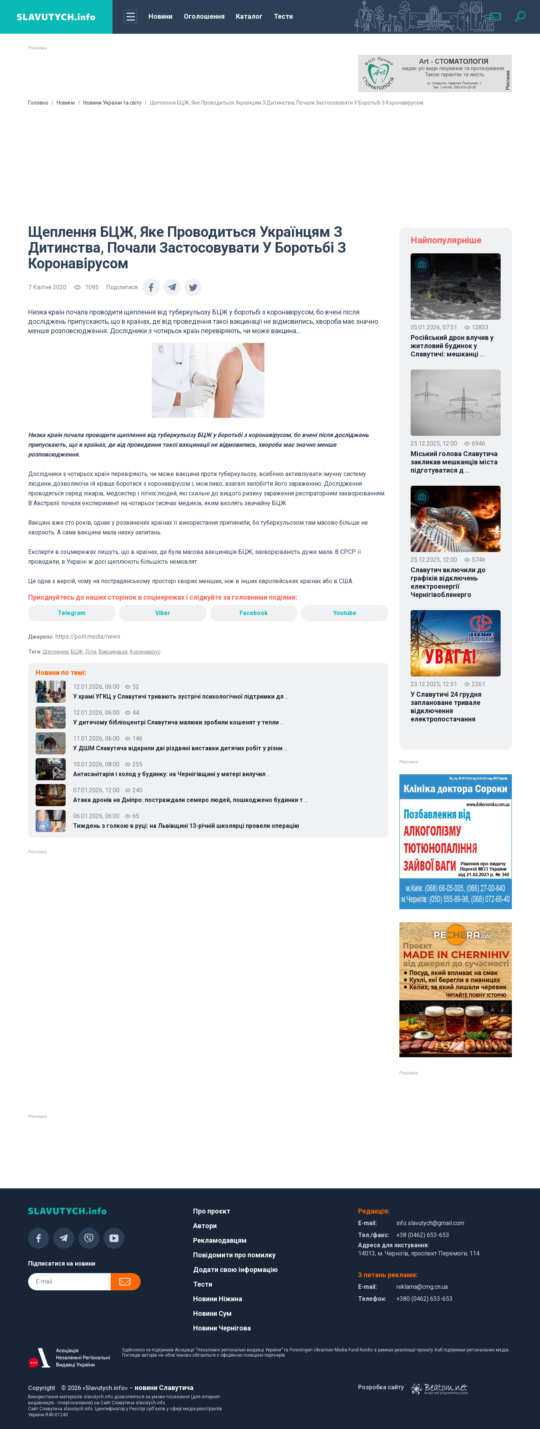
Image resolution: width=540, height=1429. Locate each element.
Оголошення (204, 16)
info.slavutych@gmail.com (430, 1223)
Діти (90, 652)
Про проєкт (211, 1211)
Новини (160, 16)
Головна (38, 103)
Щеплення (56, 652)
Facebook (254, 612)
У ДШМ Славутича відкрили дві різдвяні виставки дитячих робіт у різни (180, 748)
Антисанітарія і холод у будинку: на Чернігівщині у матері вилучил (171, 774)
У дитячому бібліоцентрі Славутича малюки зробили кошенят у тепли (178, 722)
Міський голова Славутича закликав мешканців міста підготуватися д (454, 462)
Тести (283, 16)
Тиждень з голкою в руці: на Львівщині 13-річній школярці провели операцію (186, 825)
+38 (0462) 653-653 (422, 1235)
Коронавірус (145, 652)
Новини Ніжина (217, 1299)
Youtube (344, 612)
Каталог (249, 16)
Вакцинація (113, 652)
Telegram (72, 612)
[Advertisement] (270, 162)
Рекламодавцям (220, 1240)
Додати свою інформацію (235, 1269)
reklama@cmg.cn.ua (422, 1286)
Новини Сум (212, 1313)
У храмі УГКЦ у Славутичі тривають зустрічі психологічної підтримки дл (180, 696)
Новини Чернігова (222, 1328)
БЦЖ (77, 652)
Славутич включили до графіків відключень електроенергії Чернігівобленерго (448, 582)
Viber (162, 612)
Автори (205, 1226)
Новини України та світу (112, 103)
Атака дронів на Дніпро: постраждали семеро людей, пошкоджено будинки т (190, 800)
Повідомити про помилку (234, 1255)
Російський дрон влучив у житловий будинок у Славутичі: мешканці (452, 346)
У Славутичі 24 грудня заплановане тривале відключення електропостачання (446, 706)
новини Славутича (164, 1388)
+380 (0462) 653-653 (424, 1298)
